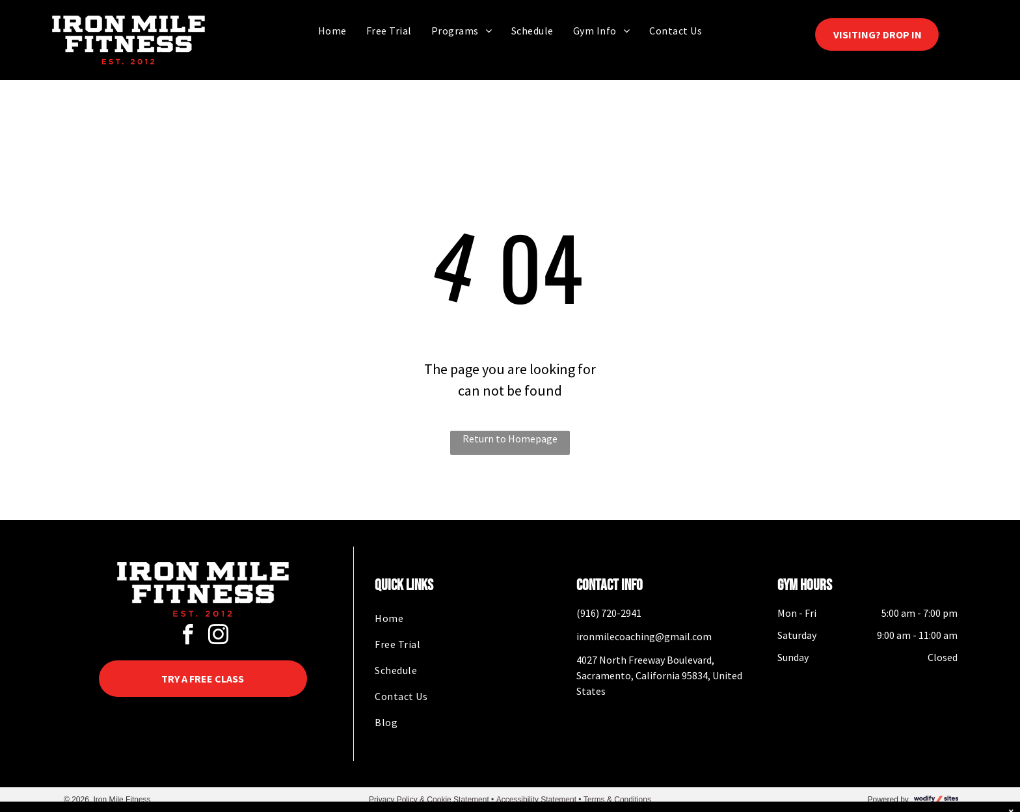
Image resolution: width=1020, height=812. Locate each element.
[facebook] (187, 636)
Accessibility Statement (536, 799)
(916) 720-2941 (608, 612)
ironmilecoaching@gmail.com (644, 636)
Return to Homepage (510, 438)
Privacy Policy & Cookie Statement (429, 799)
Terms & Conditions (617, 799)
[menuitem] (332, 30)
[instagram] (218, 636)
